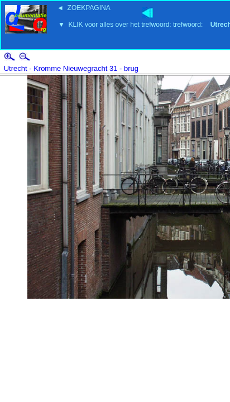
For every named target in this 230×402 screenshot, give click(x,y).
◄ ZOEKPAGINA (84, 8)
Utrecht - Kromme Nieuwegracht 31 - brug (71, 68)
